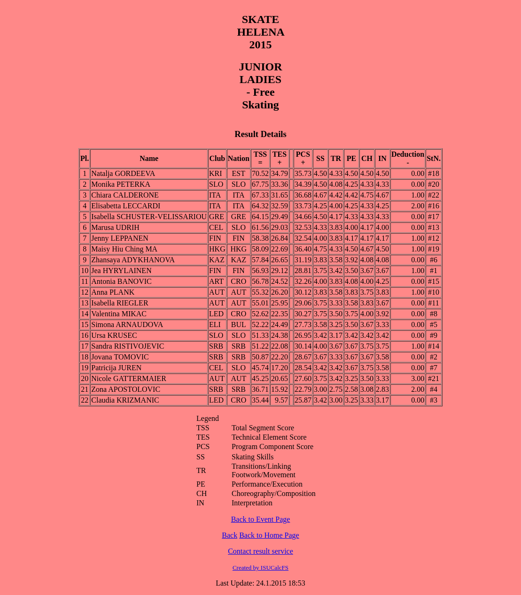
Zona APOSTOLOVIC (125, 389)
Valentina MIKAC (119, 314)
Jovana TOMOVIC (120, 357)
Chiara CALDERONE (125, 195)
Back (229, 535)
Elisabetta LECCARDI (125, 206)
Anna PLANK (112, 292)
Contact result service (260, 551)
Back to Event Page (260, 519)
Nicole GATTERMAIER (128, 378)
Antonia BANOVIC (121, 281)
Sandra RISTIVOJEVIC (127, 346)
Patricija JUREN (116, 368)
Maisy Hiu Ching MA (124, 249)
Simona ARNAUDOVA (127, 324)
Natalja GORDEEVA (123, 173)
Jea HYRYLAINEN (121, 271)
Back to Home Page (269, 535)
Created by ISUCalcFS (260, 567)
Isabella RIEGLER (119, 303)
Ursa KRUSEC (114, 335)
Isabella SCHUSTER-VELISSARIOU (149, 217)
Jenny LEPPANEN (119, 238)
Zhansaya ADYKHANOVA (133, 260)
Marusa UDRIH (115, 227)
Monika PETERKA (120, 184)
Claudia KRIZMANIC (125, 400)
